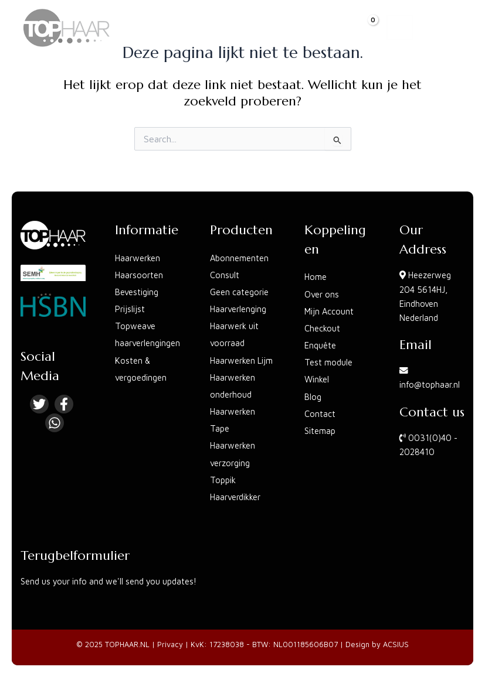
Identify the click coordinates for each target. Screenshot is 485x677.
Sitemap (319, 431)
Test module (328, 362)
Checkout (322, 328)
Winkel (316, 379)
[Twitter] (39, 404)
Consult (224, 275)
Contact (319, 414)
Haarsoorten (139, 275)
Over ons (321, 294)
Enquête (320, 345)
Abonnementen (239, 258)
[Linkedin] (54, 422)
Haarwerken (137, 258)
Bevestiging (136, 292)
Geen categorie (239, 292)
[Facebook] (64, 404)
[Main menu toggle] (399, 27)
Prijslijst (130, 309)
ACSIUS (396, 644)
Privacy (170, 644)
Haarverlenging (238, 309)
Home (315, 277)
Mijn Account (329, 311)
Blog (312, 397)
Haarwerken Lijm (241, 360)
